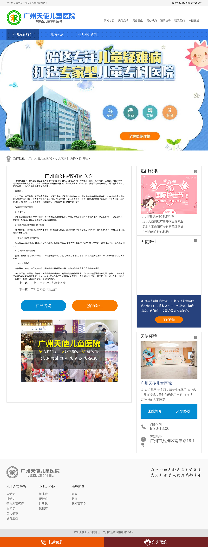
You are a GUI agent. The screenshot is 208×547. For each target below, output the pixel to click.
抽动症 (10, 498)
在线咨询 (43, 305)
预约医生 (95, 305)
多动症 (10, 494)
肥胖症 (43, 498)
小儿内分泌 (55, 34)
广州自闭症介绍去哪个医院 (48, 283)
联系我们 (179, 20)
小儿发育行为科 (65, 158)
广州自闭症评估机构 (155, 231)
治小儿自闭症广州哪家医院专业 (162, 221)
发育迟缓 (12, 518)
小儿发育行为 (22, 34)
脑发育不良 (79, 503)
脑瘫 (74, 498)
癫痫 (74, 494)
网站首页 (109, 20)
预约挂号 (165, 20)
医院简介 (155, 411)
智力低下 (12, 513)
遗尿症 (43, 508)
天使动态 (152, 20)
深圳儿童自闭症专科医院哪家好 (162, 226)
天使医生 (137, 20)
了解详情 (169, 319)
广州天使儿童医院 (40, 158)
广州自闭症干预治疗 (44, 289)
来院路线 (194, 20)
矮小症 (43, 494)
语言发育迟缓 (15, 503)
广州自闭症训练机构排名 (158, 216)
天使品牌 (123, 20)
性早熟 (43, 503)
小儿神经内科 (88, 34)
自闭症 (83, 158)
